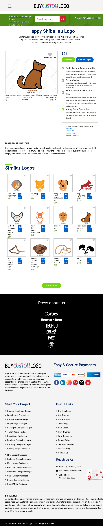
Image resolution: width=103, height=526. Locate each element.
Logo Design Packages (17, 423)
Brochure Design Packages (19, 440)
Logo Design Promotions (18, 415)
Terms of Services (66, 444)
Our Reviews (63, 415)
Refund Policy (64, 440)
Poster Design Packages (18, 480)
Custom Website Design (17, 419)
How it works (64, 432)
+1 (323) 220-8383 (67, 478)
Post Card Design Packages (19, 467)
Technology (63, 423)
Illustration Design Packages (19, 471)
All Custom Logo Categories (87, 18)
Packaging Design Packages (19, 428)
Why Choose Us (65, 436)
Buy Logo (68, 60)
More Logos (51, 285)
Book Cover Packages (17, 436)
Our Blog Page (64, 411)
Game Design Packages (17, 476)
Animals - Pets (70, 131)
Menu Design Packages (17, 463)
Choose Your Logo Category (20, 411)
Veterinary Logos (71, 133)
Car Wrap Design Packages (19, 444)
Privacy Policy (64, 448)
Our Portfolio (64, 419)
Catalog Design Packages (18, 448)
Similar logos (84, 59)
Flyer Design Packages (17, 455)
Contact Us (63, 453)
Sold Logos (63, 428)
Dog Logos (69, 128)
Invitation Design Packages (19, 459)
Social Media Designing (17, 484)
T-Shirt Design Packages (18, 432)
